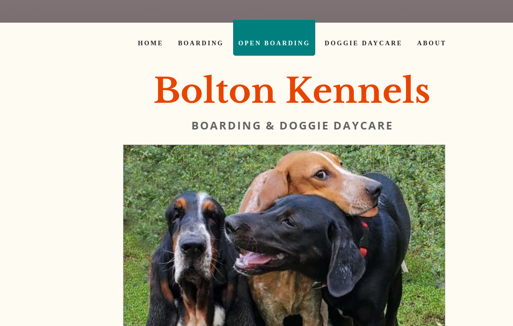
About (432, 43)
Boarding (201, 43)
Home (150, 43)
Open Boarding (274, 43)
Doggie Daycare (364, 43)
